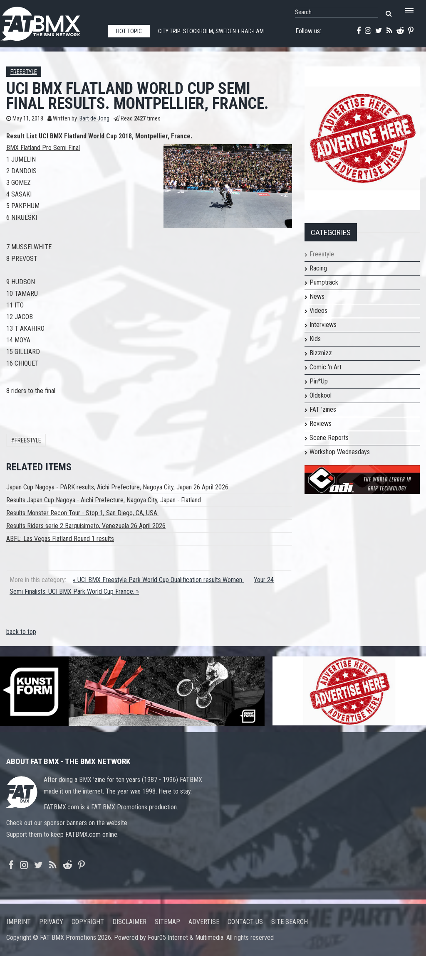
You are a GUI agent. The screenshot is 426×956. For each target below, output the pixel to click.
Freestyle (23, 72)
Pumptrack (324, 282)
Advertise (203, 922)
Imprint (19, 922)
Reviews (321, 424)
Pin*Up (319, 381)
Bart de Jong (94, 118)
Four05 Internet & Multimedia (185, 937)
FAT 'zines (323, 409)
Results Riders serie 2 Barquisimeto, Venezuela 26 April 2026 (86, 526)
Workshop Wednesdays (340, 452)
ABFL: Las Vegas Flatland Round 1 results (60, 539)
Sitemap (167, 922)
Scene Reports (329, 438)
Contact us (245, 922)
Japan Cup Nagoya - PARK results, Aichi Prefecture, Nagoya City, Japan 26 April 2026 (117, 487)
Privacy (51, 922)
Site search (289, 922)
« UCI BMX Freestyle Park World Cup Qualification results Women (158, 580)
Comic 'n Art (326, 367)
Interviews (323, 325)
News (317, 296)
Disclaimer (129, 922)
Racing (318, 268)
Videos (318, 311)
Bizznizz (321, 353)
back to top (21, 632)
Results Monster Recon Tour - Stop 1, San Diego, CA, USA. (82, 513)
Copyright (88, 922)
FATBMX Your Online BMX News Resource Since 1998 (50, 21)
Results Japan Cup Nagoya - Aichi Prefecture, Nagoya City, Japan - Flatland (103, 500)
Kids (315, 339)
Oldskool (321, 395)
